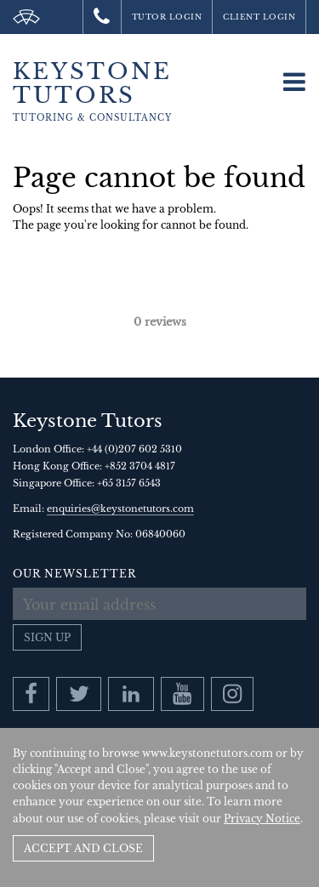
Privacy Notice (262, 818)
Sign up (47, 637)
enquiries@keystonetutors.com (120, 509)
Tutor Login (167, 16)
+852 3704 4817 (140, 466)
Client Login (259, 16)
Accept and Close (83, 848)
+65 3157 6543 (129, 483)
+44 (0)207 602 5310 (134, 449)
